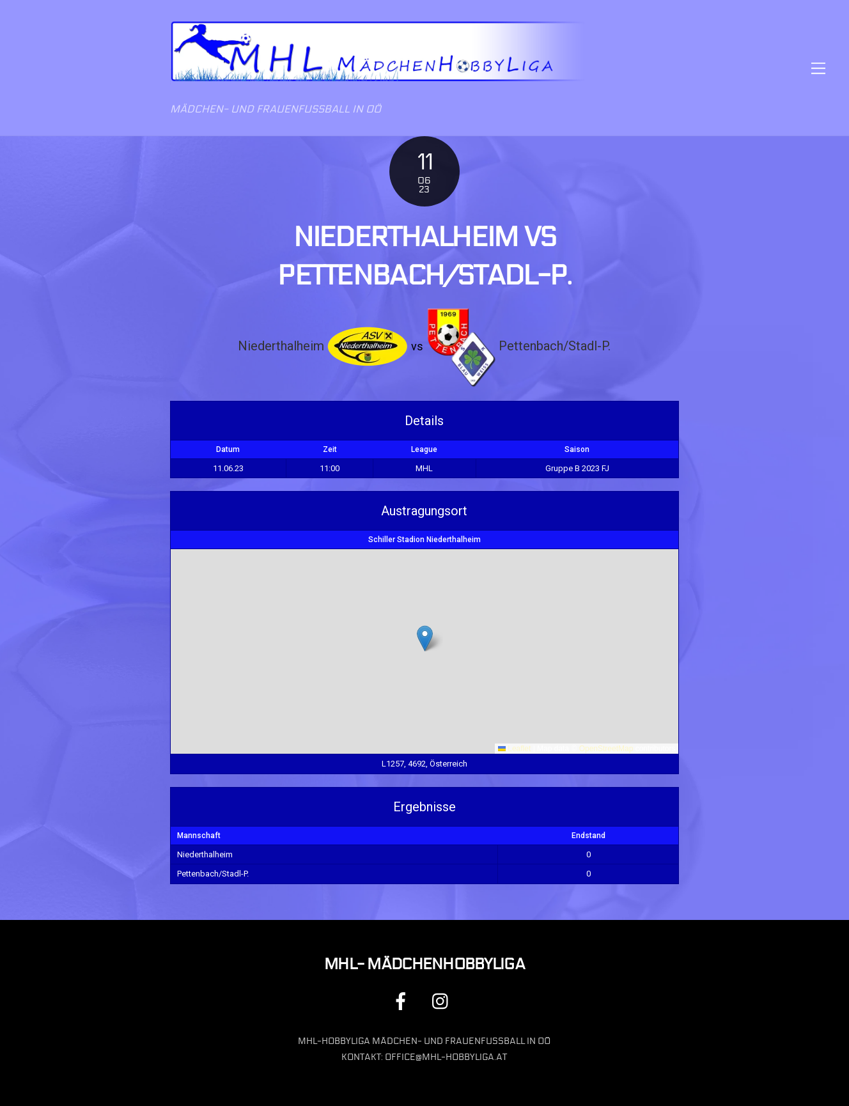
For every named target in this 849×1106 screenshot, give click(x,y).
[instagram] (443, 1001)
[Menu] (818, 68)
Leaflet (514, 748)
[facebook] (403, 1001)
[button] (425, 638)
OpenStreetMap (606, 748)
